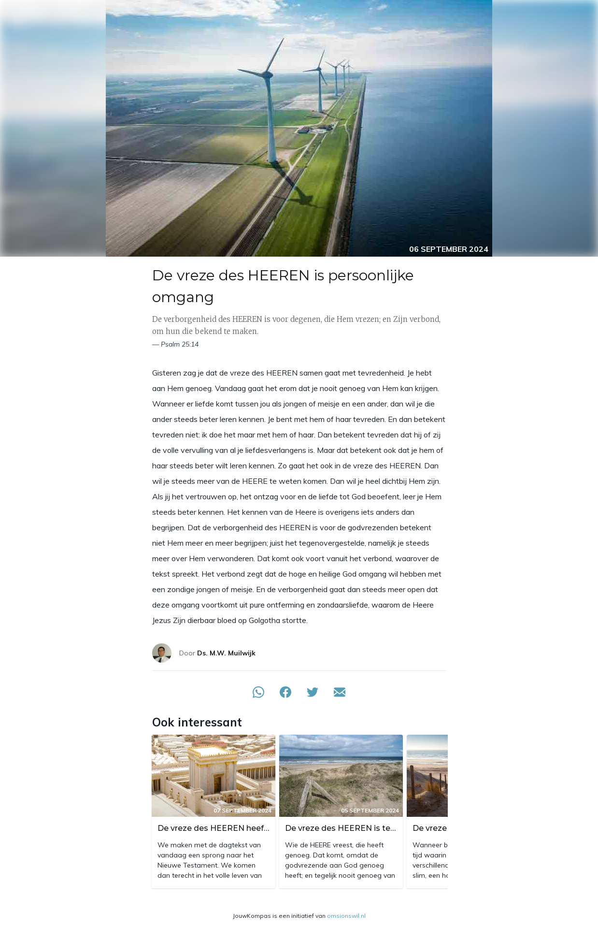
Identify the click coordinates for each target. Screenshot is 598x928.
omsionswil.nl (346, 915)
